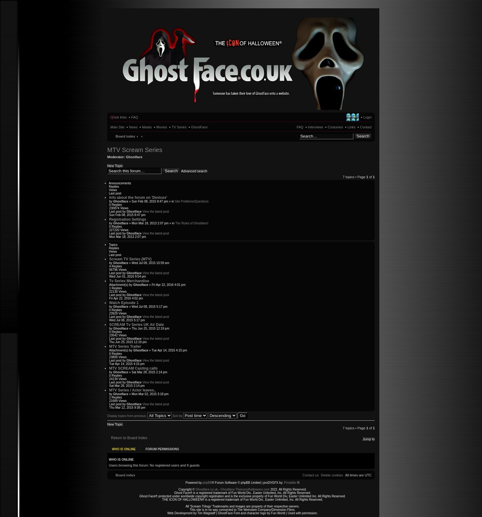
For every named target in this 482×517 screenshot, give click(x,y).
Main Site (117, 127)
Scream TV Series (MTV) (130, 259)
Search (363, 136)
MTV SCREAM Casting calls (133, 368)
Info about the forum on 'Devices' (138, 197)
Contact (366, 127)
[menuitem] (332, 475)
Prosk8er (290, 482)
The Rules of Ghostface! (191, 223)
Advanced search (194, 171)
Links (352, 127)
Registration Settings (127, 219)
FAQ (300, 127)
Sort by (189, 416)
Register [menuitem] (352, 117)
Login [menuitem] (367, 117)
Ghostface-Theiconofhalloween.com (245, 489)
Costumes (335, 127)
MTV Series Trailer (125, 346)
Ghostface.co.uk (207, 489)
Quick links (118, 117)
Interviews (315, 127)
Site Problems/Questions (191, 201)
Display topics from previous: (139, 416)
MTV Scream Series (134, 149)
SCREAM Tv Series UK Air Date (136, 325)
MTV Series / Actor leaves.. (132, 390)
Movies (161, 127)
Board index (125, 136)
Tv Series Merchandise (129, 281)
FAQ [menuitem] (134, 117)
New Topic (115, 166)
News (133, 127)
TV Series (179, 127)
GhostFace (199, 127)
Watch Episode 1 (124, 303)
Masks (147, 127)
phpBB (207, 482)
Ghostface (134, 157)
